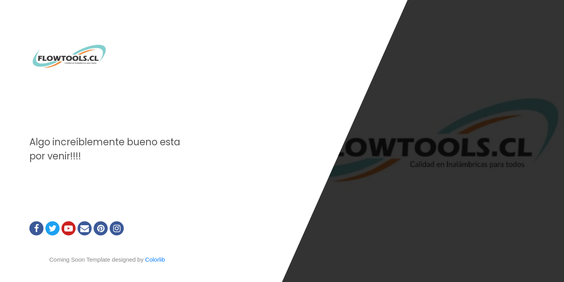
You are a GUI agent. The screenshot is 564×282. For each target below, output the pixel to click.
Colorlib (155, 259)
